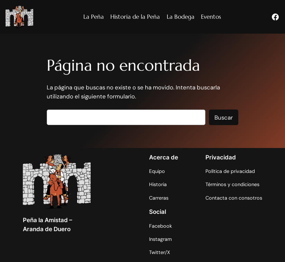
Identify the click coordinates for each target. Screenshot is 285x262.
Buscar (223, 117)
